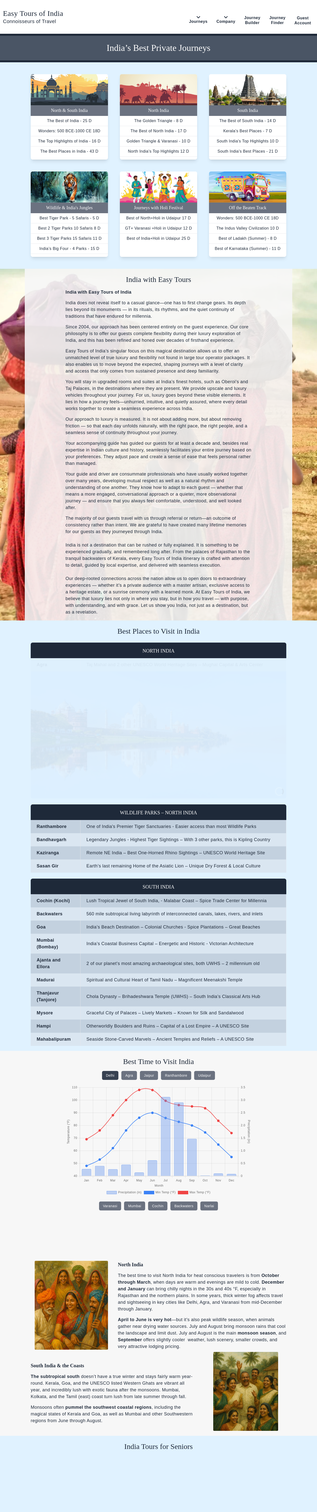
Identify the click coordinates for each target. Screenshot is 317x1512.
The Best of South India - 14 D (247, 121)
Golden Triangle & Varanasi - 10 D (158, 141)
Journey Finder (277, 20)
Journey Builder (252, 20)
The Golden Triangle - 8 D (158, 121)
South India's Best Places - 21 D (247, 151)
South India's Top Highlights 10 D (248, 141)
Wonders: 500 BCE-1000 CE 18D (69, 131)
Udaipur (204, 1075)
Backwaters (183, 1206)
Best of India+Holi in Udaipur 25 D (158, 238)
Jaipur (149, 1075)
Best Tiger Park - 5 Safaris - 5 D (69, 218)
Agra (129, 1075)
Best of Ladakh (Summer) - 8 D (248, 238)
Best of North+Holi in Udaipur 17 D (158, 218)
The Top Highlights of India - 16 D (69, 141)
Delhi (110, 1075)
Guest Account (302, 20)
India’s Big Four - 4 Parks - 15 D (69, 248)
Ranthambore (176, 1075)
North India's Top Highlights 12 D (158, 151)
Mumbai (134, 1206)
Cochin (157, 1206)
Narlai (209, 1206)
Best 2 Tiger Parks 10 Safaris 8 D (69, 228)
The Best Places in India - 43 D (69, 151)
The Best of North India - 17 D (158, 131)
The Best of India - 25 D (69, 121)
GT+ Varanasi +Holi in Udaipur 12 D (158, 228)
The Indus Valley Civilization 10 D (247, 228)
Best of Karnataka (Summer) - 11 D (248, 248)
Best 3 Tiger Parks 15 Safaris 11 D (69, 238)
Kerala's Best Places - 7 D (247, 131)
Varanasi (110, 1206)
